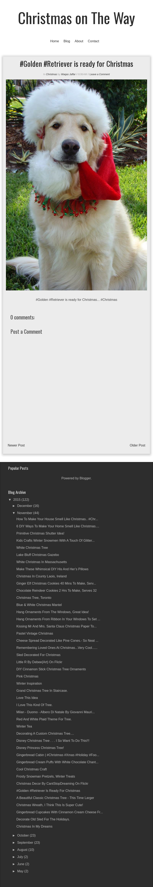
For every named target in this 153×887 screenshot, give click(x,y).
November (25, 513)
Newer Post (16, 445)
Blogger (85, 478)
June (21, 864)
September (25, 842)
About (79, 41)
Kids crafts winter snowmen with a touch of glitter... (55, 540)
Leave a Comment (100, 74)
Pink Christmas (27, 676)
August (22, 849)
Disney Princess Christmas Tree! (40, 748)
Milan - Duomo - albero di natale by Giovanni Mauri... (55, 712)
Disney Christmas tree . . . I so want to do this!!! (52, 740)
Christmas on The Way (76, 17)
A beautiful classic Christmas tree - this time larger (55, 798)
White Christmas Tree (32, 547)
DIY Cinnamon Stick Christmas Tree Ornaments (51, 669)
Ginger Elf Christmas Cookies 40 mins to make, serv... (56, 583)
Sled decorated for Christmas (38, 655)
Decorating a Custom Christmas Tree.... (45, 733)
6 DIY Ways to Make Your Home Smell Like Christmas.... (57, 526)
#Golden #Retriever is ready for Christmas (48, 790)
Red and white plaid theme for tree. (44, 719)
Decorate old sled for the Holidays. (43, 819)
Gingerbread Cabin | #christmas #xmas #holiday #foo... (57, 755)
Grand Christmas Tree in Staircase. (42, 690)
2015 (17, 499)
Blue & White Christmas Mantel (39, 605)
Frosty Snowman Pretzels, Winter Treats (45, 776)
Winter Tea (24, 726)
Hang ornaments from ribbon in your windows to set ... (58, 619)
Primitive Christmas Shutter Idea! (40, 533)
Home (54, 41)
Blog (66, 41)
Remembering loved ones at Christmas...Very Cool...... (56, 647)
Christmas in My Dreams (34, 826)
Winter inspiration (29, 683)
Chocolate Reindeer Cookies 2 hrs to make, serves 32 (56, 590)
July (20, 857)
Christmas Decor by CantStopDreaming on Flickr (52, 783)
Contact (93, 41)
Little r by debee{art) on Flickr (39, 662)
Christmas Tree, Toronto (33, 597)
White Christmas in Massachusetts (41, 562)
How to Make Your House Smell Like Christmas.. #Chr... (57, 519)
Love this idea (27, 698)
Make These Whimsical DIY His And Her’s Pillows (52, 569)
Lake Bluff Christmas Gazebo (37, 555)
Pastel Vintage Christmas (34, 633)
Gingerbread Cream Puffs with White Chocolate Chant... (57, 762)
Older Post (137, 445)
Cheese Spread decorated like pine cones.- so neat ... (57, 640)
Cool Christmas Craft (31, 769)
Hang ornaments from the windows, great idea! (52, 612)
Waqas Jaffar (68, 74)
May (20, 871)
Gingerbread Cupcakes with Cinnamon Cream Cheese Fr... (59, 812)
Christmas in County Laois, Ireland (41, 576)
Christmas (51, 74)
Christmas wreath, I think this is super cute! (49, 805)
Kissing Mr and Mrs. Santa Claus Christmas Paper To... (56, 626)
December (25, 506)
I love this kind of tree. (34, 705)
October (23, 835)
